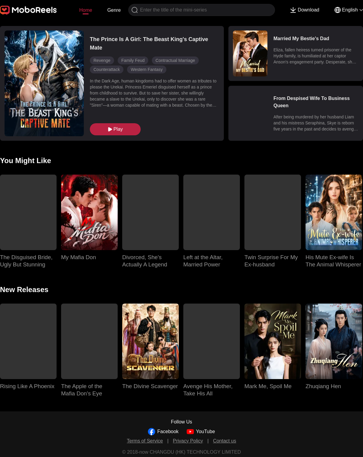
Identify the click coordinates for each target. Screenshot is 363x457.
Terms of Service (145, 440)
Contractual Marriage (175, 60)
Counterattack (106, 69)
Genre (114, 10)
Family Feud (133, 60)
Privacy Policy (188, 440)
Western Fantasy (147, 69)
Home (85, 10)
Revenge (101, 60)
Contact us (224, 440)
